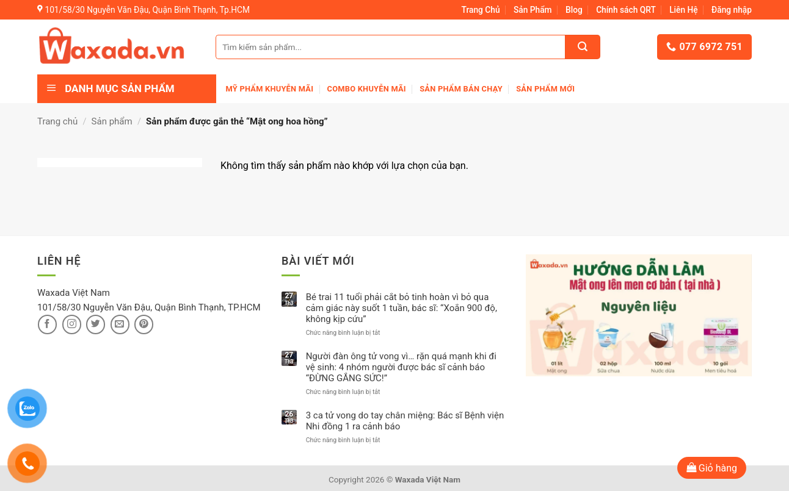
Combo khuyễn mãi (366, 88)
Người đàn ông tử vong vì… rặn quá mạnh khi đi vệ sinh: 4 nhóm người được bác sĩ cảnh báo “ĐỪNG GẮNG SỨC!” (401, 367)
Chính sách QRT (626, 10)
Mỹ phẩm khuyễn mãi (270, 88)
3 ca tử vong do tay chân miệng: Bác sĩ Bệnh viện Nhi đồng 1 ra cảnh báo (405, 421)
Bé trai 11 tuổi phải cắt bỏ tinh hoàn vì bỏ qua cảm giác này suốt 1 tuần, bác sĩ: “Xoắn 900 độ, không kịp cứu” (401, 308)
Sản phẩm (112, 121)
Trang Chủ (481, 10)
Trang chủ (57, 121)
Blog (574, 10)
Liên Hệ (683, 10)
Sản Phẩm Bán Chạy (461, 88)
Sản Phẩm (533, 10)
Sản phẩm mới (545, 88)
